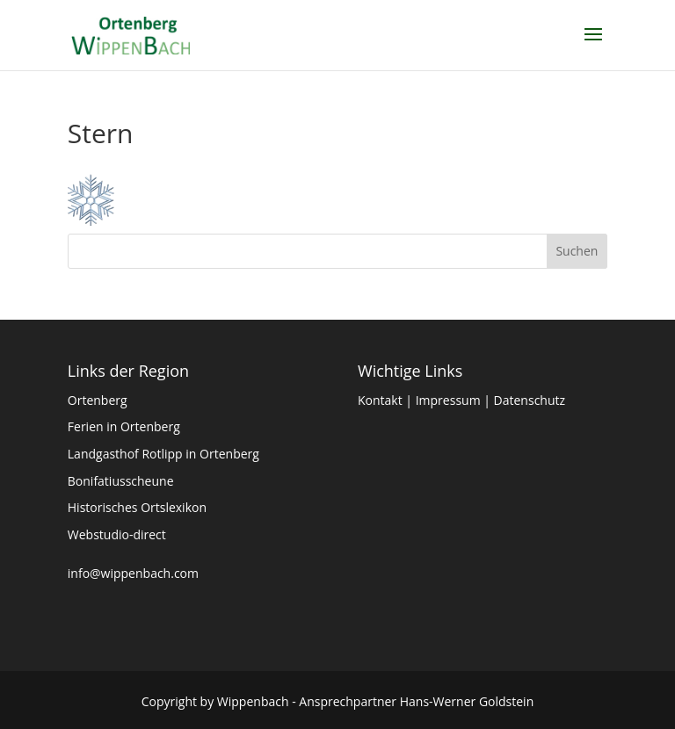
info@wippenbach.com (133, 573)
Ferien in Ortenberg (124, 426)
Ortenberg (97, 400)
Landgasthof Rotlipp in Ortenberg (163, 453)
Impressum (448, 400)
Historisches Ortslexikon (137, 507)
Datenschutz (529, 400)
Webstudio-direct (117, 534)
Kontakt (380, 400)
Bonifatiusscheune (121, 481)
